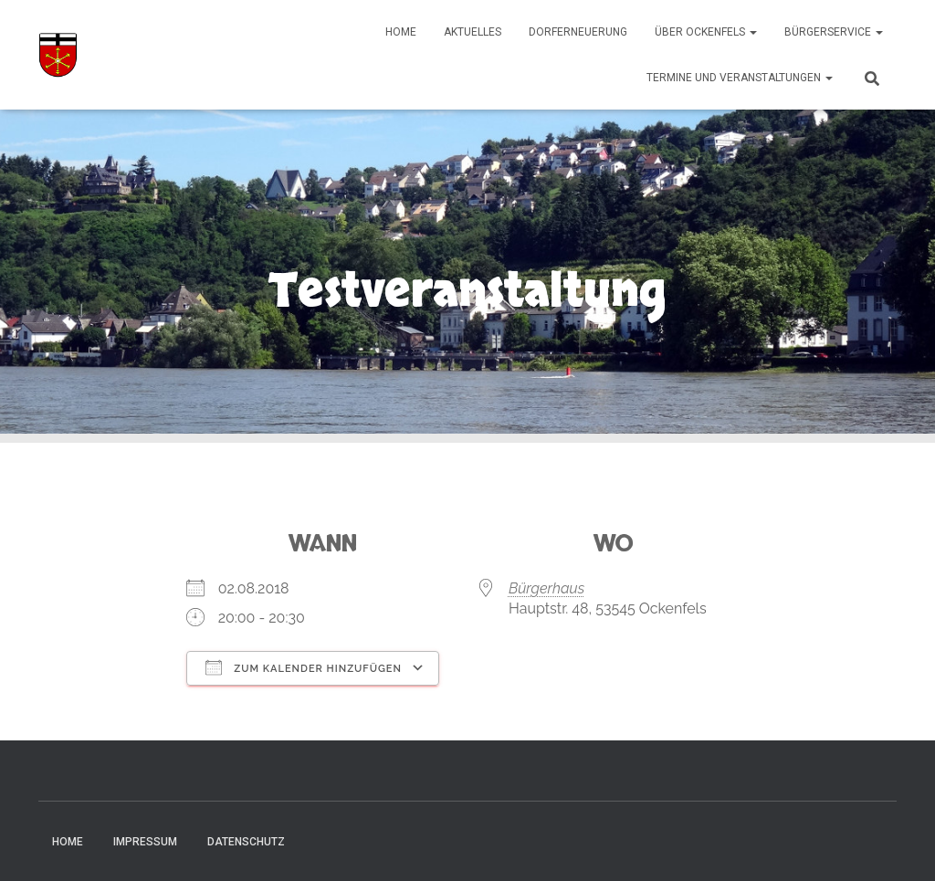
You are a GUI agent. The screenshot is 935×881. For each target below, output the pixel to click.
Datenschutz (246, 841)
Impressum (145, 841)
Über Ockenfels (706, 32)
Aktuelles (472, 32)
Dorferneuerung (578, 32)
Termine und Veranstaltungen (739, 77)
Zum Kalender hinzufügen (303, 667)
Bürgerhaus (546, 588)
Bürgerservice (833, 32)
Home (400, 32)
